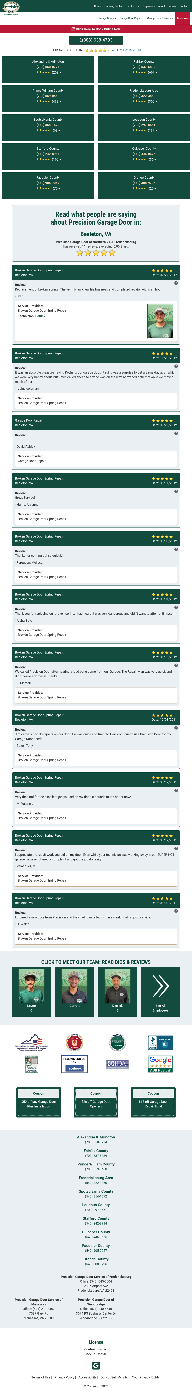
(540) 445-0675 (96, 1237)
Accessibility (88, 1377)
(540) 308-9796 (96, 1264)
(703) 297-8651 (96, 1210)
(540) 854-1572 (96, 1196)
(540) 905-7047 (96, 1250)
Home (97, 6)
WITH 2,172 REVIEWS (127, 50)
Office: (96, 1281)
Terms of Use (40, 1377)
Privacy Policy (64, 1377)
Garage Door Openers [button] (160, 18)
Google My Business (96, 1366)
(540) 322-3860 (96, 1183)
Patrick (40, 316)
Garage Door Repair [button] (132, 18)
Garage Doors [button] (107, 18)
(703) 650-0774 (96, 1142)
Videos (172, 6)
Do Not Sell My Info (114, 1377)
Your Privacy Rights (146, 1377)
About (161, 6)
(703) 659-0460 (96, 1169)
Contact (184, 6)
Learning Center (113, 6)
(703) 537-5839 (96, 1156)
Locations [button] (132, 6)
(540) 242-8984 (96, 1223)
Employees (149, 6)
